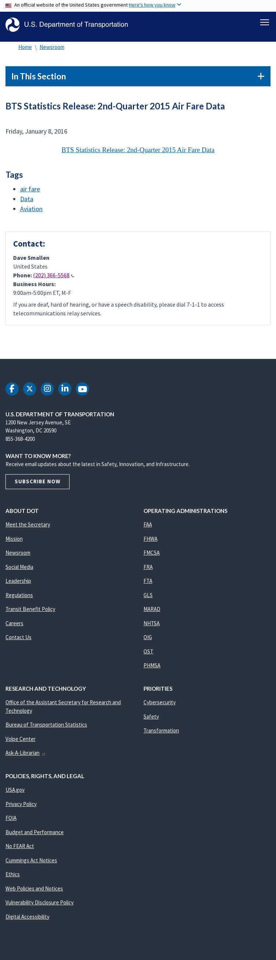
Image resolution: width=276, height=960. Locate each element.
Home (25, 51)
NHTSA (151, 627)
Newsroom (52, 51)
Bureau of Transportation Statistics (46, 728)
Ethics (12, 878)
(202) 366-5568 (53, 279)
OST (148, 655)
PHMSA (151, 669)
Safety (151, 720)
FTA (147, 584)
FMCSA (151, 556)
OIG (147, 641)
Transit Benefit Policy (30, 613)
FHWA (150, 542)
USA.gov (15, 793)
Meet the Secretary (27, 528)
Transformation (161, 734)
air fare (30, 193)
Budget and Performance (34, 836)
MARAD (151, 613)
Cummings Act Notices (31, 864)
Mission (14, 542)
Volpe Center (20, 742)
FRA (148, 570)
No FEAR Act (19, 850)
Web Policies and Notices (34, 892)
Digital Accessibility (27, 920)
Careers (14, 627)
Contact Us (18, 641)
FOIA (10, 821)
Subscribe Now (37, 485)
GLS (148, 599)
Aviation (31, 213)
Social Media (19, 570)
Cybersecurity (159, 706)
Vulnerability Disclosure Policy (39, 906)
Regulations (19, 599)
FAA (147, 528)
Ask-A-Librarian (25, 756)
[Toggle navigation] (264, 22)
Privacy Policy (21, 808)
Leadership (18, 584)
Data (26, 203)
